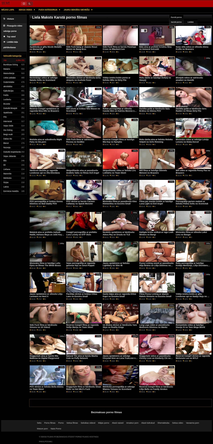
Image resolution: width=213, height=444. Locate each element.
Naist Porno (56, 429)
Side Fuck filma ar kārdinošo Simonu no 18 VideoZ (43, 326)
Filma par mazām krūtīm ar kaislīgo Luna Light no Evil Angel (156, 202)
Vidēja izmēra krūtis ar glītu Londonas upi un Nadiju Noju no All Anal (193, 296)
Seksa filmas (72, 423)
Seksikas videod (88, 423)
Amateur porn (132, 423)
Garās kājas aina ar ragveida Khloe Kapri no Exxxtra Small (119, 295)
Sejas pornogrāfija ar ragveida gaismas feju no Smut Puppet (80, 264)
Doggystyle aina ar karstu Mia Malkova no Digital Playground (44, 357)
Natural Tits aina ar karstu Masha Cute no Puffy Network (82, 357)
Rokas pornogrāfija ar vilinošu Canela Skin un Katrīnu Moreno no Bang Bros (119, 111)
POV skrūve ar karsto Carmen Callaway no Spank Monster (80, 202)
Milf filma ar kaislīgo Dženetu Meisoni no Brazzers (153, 171)
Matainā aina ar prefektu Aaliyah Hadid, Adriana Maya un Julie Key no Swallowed (46, 234)
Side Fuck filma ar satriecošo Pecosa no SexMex (80, 140)
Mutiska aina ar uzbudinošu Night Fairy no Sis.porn (46, 140)
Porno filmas (49, 423)
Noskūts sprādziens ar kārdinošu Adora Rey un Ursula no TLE (118, 233)
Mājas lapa (7, 10)
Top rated (9, 37)
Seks (39, 423)
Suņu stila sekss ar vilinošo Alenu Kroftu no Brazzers (192, 48)
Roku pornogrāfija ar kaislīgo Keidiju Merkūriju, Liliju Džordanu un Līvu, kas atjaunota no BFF (192, 265)
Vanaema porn (192, 423)
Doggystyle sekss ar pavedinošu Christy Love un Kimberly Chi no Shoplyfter (155, 358)
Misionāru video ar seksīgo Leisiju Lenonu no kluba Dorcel (192, 140)
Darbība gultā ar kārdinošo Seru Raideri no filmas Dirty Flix (191, 110)
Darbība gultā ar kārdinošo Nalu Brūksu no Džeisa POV (154, 110)
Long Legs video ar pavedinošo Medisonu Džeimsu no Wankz (154, 326)
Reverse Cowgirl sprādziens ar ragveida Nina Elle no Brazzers (44, 110)
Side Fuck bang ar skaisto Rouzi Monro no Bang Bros (81, 48)
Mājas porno (103, 423)
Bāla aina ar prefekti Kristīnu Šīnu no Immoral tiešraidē (155, 48)
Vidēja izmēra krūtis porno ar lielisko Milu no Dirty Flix (116, 79)
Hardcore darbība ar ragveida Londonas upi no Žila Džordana (45, 171)
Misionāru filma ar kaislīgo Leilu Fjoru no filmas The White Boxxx (45, 264)
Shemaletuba (163, 423)
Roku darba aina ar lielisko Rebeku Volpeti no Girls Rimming (156, 140)
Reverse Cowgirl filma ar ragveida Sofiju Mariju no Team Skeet (82, 326)
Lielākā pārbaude (190, 24)
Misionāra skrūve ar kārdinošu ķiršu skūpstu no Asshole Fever (83, 79)
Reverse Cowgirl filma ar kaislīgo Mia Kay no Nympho (118, 140)
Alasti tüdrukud (148, 423)
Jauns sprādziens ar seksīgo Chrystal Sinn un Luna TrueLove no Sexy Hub (120, 358)
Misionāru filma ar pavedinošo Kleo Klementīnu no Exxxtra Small (120, 202)
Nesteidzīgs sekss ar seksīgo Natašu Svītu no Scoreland (44, 79)
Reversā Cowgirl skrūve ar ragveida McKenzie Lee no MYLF (193, 357)
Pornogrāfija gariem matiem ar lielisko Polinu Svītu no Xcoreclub (192, 202)
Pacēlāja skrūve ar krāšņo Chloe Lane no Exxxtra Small (81, 295)
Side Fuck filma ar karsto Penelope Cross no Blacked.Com (119, 48)
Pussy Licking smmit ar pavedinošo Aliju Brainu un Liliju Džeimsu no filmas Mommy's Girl (156, 265)
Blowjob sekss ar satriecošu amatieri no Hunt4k (189, 79)
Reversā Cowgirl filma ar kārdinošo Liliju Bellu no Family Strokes (156, 388)
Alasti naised (117, 423)
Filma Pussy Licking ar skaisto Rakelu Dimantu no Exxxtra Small (155, 295)
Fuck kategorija (48, 10)
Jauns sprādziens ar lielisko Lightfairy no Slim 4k (116, 264)
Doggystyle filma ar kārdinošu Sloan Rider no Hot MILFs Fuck (83, 388)
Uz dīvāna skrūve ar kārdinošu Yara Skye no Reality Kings (120, 326)
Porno (61, 423)
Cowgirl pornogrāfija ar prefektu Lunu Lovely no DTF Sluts (81, 233)
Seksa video (26, 10)
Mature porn (42, 429)
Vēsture (8, 19)
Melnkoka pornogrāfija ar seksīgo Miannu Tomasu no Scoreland (119, 388)
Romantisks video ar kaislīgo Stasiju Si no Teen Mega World (190, 326)
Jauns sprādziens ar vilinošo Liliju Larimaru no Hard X (46, 295)
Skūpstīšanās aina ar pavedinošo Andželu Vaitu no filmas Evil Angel (82, 171)
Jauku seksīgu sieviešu (77, 10)
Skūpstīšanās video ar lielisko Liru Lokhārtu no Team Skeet (119, 171)
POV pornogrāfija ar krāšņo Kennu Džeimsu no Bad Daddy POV (46, 202)
